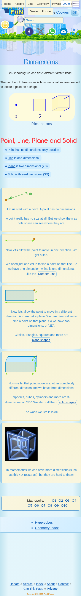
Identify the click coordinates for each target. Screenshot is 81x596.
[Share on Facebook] (29, 31)
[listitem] (7, 4)
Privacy (52, 588)
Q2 (61, 500)
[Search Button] (19, 20)
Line (10, 158)
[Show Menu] (76, 8)
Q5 (30, 505)
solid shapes (67, 402)
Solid (11, 174)
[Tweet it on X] (40, 31)
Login (66, 3)
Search (27, 584)
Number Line (46, 274)
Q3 (67, 500)
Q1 (54, 500)
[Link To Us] (75, 31)
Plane (11, 166)
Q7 (43, 505)
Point (11, 149)
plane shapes (41, 340)
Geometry (43, 3)
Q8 (50, 505)
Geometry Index (47, 528)
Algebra (19, 3)
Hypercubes (44, 522)
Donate (14, 584)
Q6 (36, 505)
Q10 (64, 505)
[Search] (44, 20)
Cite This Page (33, 588)
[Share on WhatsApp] (52, 31)
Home (7, 3)
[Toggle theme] (1, 23)
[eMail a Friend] (63, 31)
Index (39, 584)
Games (34, 11)
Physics (56, 3)
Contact (63, 584)
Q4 (74, 500)
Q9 (56, 505)
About (51, 584)
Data (30, 3)
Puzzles (46, 11)
